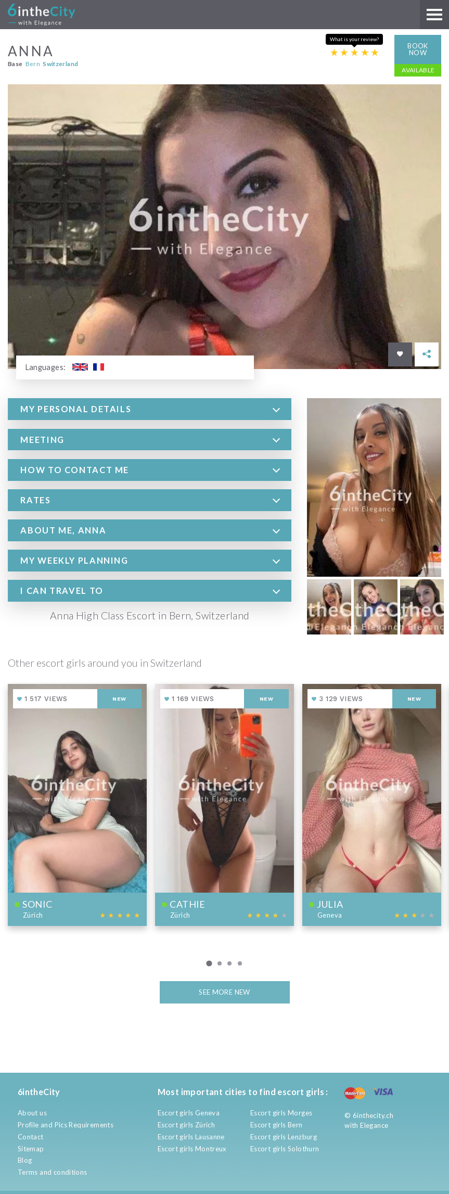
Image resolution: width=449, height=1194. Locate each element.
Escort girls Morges (281, 1113)
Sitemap (31, 1149)
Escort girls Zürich (186, 1125)
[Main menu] (434, 14)
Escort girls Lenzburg (283, 1137)
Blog (25, 1160)
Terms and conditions (52, 1172)
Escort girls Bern (276, 1125)
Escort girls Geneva (189, 1113)
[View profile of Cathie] (224, 804)
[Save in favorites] (400, 354)
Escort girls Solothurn (284, 1149)
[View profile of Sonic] (77, 804)
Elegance (374, 1125)
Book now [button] (417, 48)
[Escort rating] (354, 52)
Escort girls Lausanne (191, 1137)
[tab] (149, 409)
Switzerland (60, 63)
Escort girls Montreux (192, 1149)
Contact (31, 1137)
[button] (149, 409)
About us (32, 1113)
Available (418, 69)
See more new (224, 991)
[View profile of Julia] (371, 804)
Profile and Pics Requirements (65, 1125)
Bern (33, 63)
